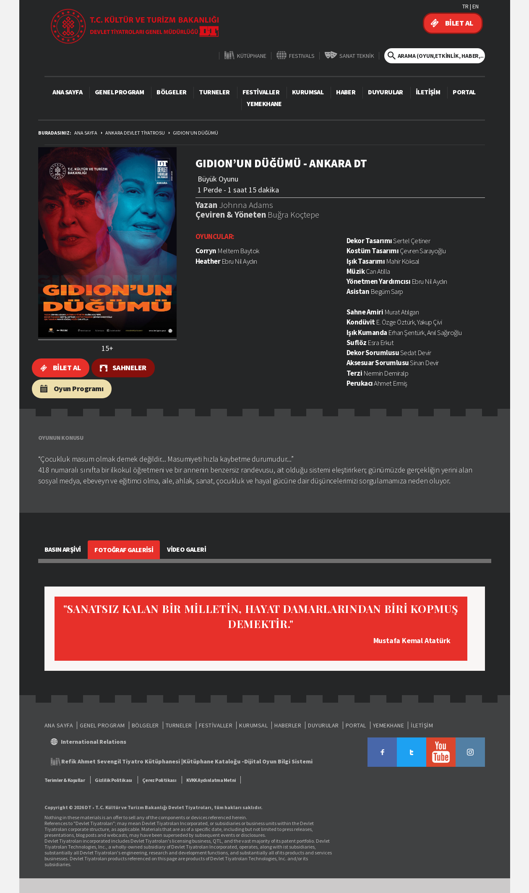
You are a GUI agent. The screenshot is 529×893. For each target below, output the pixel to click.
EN (475, 6)
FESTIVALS (302, 55)
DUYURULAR (385, 92)
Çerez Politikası (159, 780)
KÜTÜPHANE (251, 55)
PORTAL (464, 92)
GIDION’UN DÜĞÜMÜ (195, 133)
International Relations (93, 741)
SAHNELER (129, 367)
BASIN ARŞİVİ (62, 549)
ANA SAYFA (67, 92)
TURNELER (214, 92)
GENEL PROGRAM (119, 92)
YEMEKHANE (264, 103)
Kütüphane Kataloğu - (213, 761)
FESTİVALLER (260, 92)
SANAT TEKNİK (356, 55)
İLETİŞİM (428, 92)
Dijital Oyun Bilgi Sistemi (278, 761)
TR (465, 6)
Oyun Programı (79, 388)
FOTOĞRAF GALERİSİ (123, 549)
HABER (345, 92)
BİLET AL (459, 23)
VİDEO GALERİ (186, 549)
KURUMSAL (307, 92)
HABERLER (287, 725)
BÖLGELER (171, 92)
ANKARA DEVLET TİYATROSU (135, 133)
